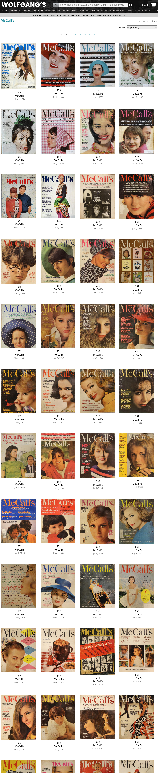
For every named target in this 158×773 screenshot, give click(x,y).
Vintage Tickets (70, 11)
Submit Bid (76, 15)
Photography (37, 11)
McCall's (8, 20)
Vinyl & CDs (147, 11)
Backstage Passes (98, 11)
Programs (83, 11)
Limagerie (64, 15)
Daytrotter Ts (119, 15)
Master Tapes (134, 11)
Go (131, 5)
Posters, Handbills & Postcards (16, 11)
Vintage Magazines (117, 11)
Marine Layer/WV (53, 11)
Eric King (37, 15)
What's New (88, 15)
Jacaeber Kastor (50, 15)
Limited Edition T (103, 15)
